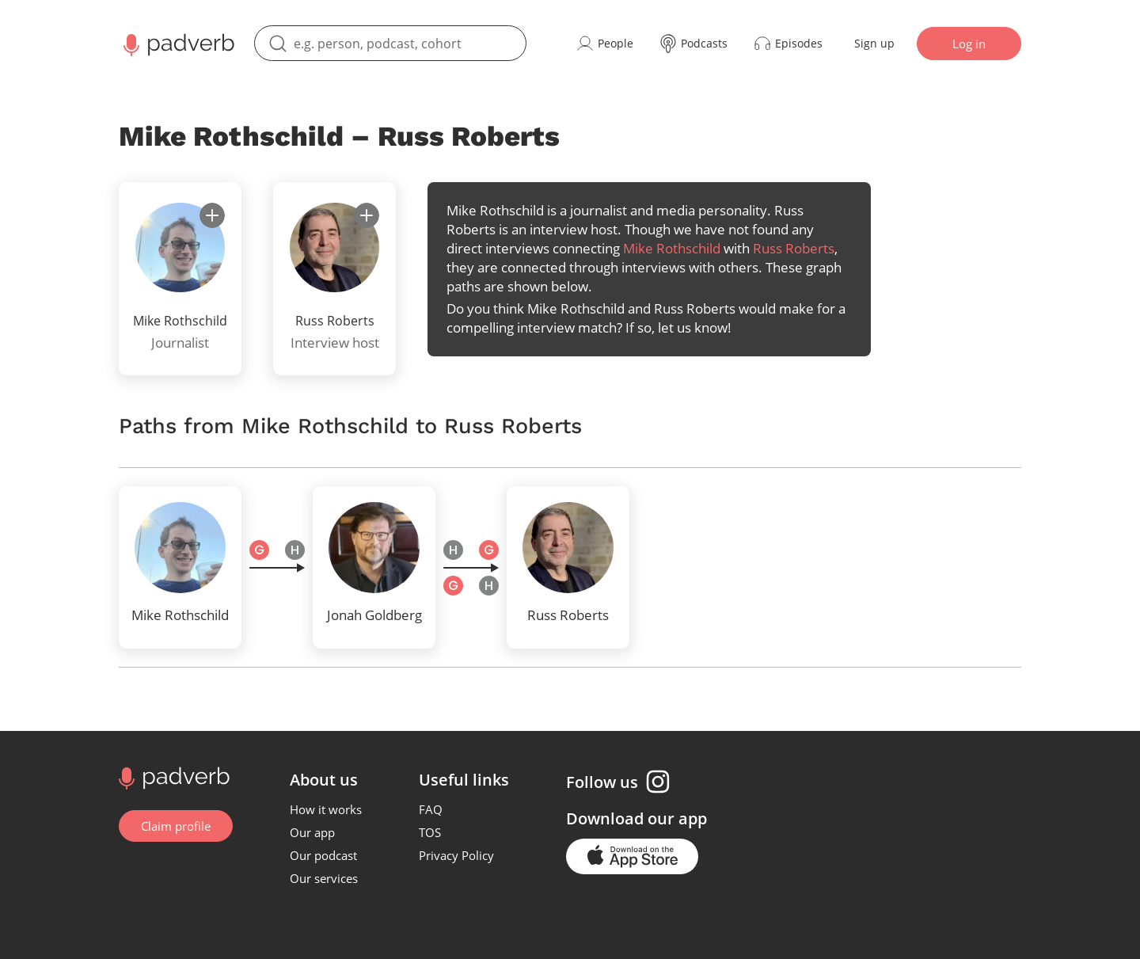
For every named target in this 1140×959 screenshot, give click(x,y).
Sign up (874, 43)
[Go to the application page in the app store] (632, 856)
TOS (430, 832)
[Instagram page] (658, 781)
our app (677, 818)
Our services (324, 878)
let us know (693, 327)
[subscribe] (212, 215)
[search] (390, 43)
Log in (969, 43)
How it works (326, 809)
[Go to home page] (172, 777)
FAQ (431, 809)
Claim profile (176, 826)
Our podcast (323, 855)
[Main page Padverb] (177, 43)
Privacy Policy (456, 855)
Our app (312, 832)
